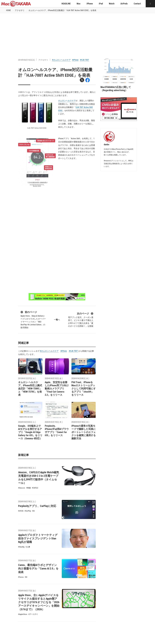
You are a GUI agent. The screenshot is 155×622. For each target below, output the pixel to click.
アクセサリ (19, 10)
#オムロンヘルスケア (61, 60)
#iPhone (75, 60)
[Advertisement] (77, 32)
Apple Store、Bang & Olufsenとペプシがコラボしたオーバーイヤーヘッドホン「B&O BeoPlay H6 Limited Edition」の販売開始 (33, 319)
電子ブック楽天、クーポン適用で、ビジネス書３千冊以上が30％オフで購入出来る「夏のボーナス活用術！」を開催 (80, 319)
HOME (8, 10)
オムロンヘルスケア (67, 100)
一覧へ (57, 320)
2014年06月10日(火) (26, 60)
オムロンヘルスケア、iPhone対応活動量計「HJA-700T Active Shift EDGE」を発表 (62, 10)
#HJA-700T (84, 60)
